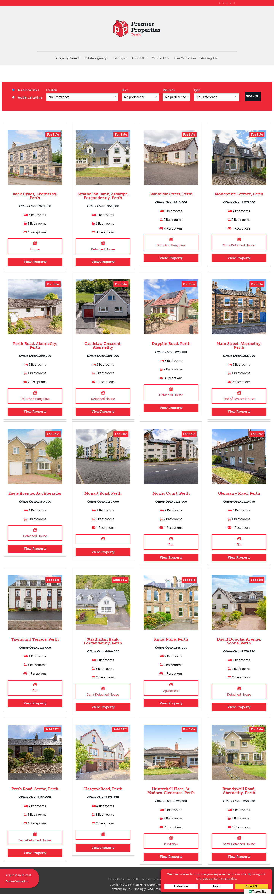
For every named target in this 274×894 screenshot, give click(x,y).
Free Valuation (185, 58)
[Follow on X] (228, 3)
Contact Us (160, 58)
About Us (139, 58)
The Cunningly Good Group (144, 889)
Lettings (119, 58)
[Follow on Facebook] (220, 3)
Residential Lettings (27, 97)
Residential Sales (25, 90)
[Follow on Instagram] (224, 3)
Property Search (67, 58)
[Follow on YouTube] (235, 3)
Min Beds (169, 90)
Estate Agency (96, 58)
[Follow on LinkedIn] (231, 3)
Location (51, 90)
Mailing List (209, 58)
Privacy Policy (116, 879)
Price (125, 90)
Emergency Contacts (154, 879)
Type (197, 90)
